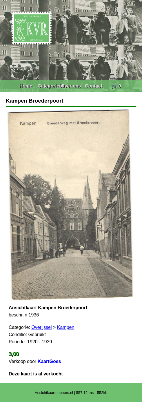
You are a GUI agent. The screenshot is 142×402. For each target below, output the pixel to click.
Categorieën (51, 86)
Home (25, 86)
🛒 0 (116, 86)
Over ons (71, 86)
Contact (93, 86)
